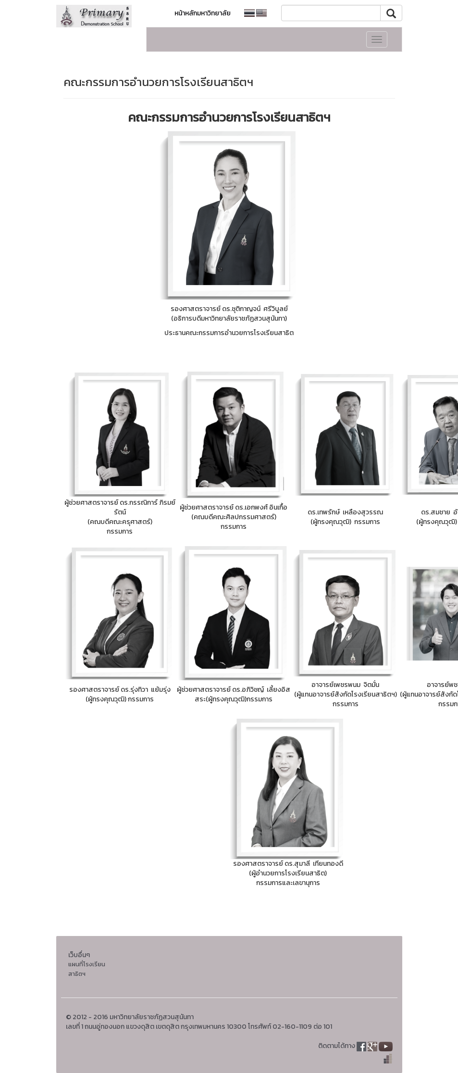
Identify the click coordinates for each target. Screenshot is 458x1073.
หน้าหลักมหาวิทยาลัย (202, 13)
